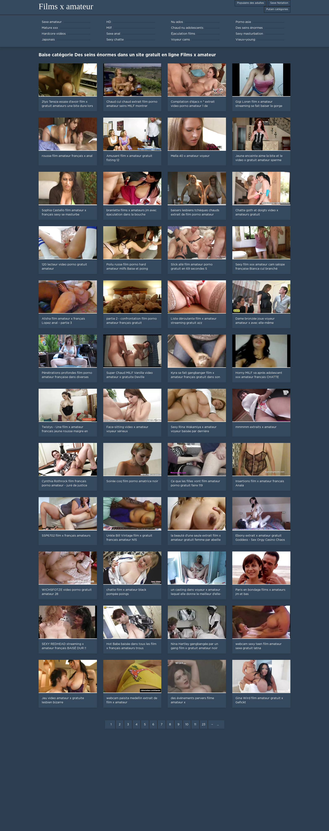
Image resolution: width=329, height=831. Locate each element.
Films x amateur (66, 6)
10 (186, 724)
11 (195, 724)
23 (203, 724)
